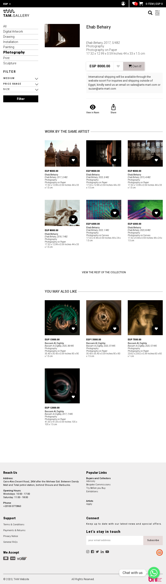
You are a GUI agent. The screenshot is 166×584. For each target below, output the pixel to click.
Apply (89, 503)
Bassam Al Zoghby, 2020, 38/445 (59, 345)
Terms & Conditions (13, 523)
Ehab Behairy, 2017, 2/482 (56, 176)
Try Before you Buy (95, 487)
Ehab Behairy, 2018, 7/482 (56, 236)
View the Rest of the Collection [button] (104, 271)
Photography (14, 52)
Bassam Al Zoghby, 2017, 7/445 (59, 413)
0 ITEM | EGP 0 (151, 3)
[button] (20, 77)
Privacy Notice (10, 535)
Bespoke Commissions (98, 484)
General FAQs (10, 541)
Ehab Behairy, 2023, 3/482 (97, 176)
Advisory (90, 480)
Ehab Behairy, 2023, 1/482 (97, 229)
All (4, 25)
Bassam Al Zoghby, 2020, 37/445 (100, 345)
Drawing (8, 36)
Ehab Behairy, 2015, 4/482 (139, 176)
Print (6, 57)
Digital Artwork (13, 31)
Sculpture (9, 62)
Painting (8, 46)
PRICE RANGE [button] (12, 83)
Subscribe (153, 539)
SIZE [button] (6, 88)
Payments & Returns (14, 529)
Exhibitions (92, 491)
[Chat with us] (154, 573)
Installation (10, 41)
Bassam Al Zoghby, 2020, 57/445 (142, 345)
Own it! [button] (135, 65)
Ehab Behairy (98, 26)
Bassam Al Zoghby (54, 342)
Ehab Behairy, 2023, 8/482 (139, 229)
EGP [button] (7, 4)
